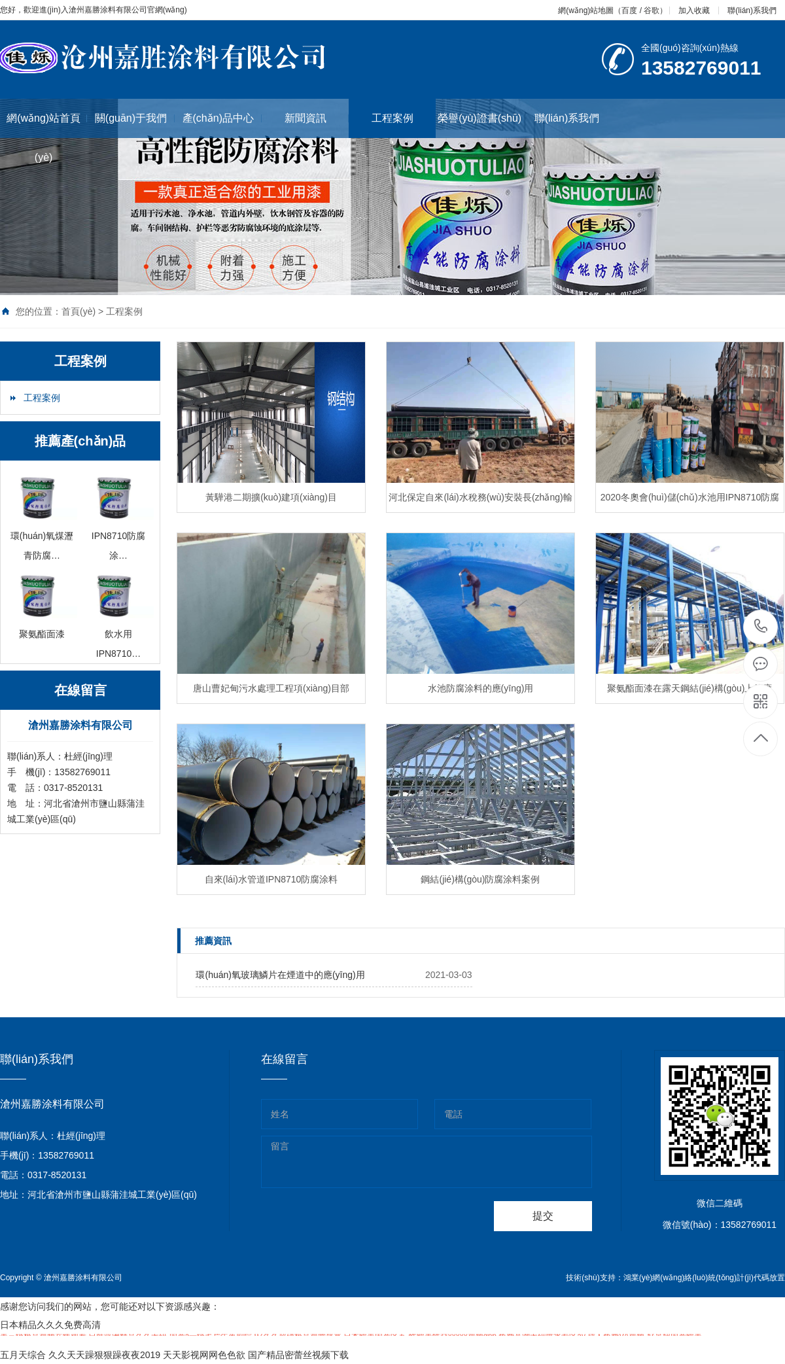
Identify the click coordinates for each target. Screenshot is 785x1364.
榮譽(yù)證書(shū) (480, 118)
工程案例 (392, 118)
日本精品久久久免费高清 (50, 1325)
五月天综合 (23, 1355)
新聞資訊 (317, 118)
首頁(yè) (78, 311)
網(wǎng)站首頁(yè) (47, 138)
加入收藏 (694, 10)
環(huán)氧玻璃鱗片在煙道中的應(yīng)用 (280, 975)
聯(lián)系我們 (751, 10)
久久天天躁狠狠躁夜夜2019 (104, 1355)
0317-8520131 (761, 627)
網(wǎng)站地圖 (586, 10)
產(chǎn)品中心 (222, 118)
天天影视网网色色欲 (204, 1355)
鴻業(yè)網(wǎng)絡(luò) (665, 1277)
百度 (629, 10)
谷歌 (651, 10)
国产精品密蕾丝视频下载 (298, 1355)
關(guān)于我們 (135, 118)
